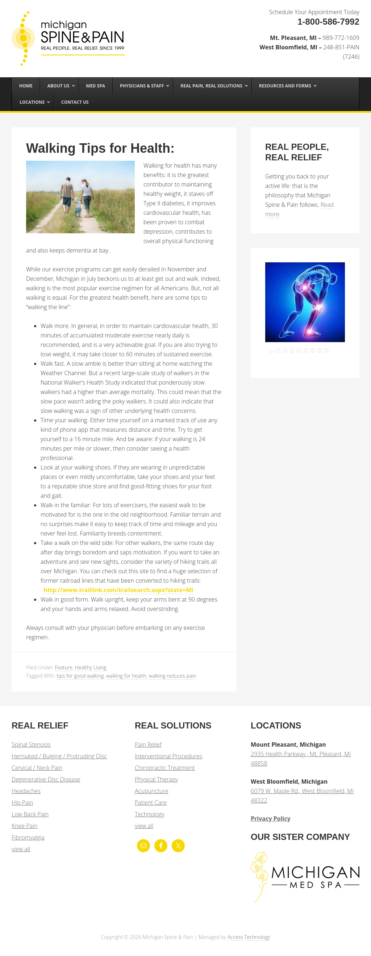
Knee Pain (24, 826)
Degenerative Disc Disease (46, 779)
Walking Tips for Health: (100, 148)
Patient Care (151, 803)
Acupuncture (151, 791)
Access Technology (249, 937)
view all (21, 849)
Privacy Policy (271, 818)
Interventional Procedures (168, 756)
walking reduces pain (172, 675)
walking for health (126, 675)
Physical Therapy (156, 779)
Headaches (26, 791)
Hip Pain (22, 803)
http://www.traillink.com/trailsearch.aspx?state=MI (118, 590)
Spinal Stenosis (31, 744)
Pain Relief (148, 744)
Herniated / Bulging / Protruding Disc (59, 756)
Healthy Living (91, 667)
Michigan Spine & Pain (66, 30)
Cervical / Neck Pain (37, 768)
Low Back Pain (30, 814)
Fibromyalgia (28, 837)
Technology (149, 814)
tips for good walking (80, 675)
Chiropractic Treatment (165, 768)
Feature (63, 667)
